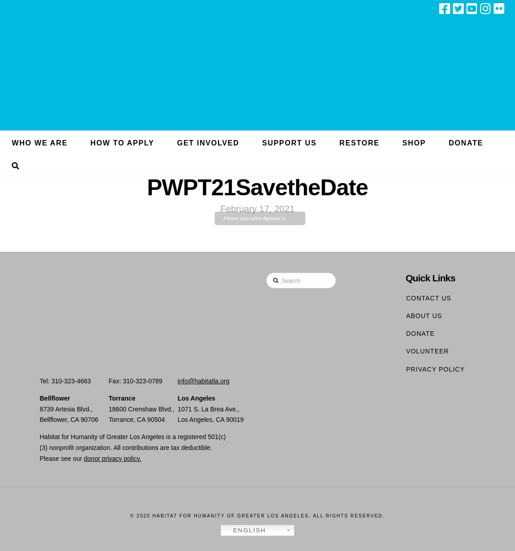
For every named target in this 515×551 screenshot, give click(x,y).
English (244, 530)
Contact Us (428, 298)
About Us (424, 315)
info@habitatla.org (204, 381)
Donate (420, 333)
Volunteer (427, 351)
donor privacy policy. (113, 458)
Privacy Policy (435, 369)
